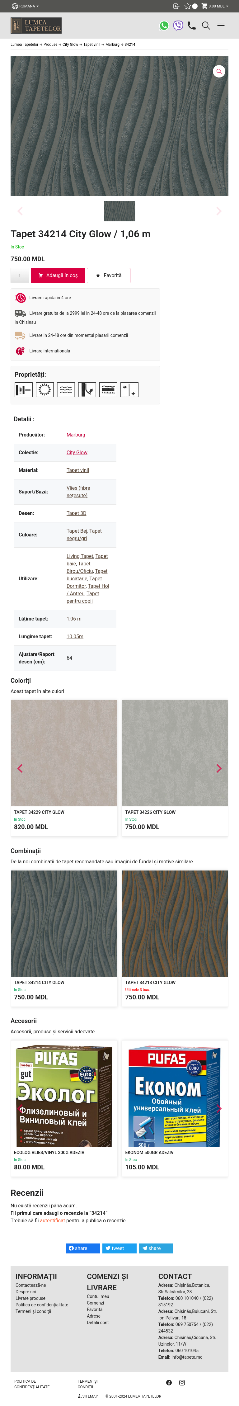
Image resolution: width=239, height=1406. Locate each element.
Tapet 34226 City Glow (150, 812)
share (78, 1248)
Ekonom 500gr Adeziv (149, 1152)
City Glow (77, 452)
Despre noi (26, 1291)
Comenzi (95, 1302)
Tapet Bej (77, 531)
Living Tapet (80, 556)
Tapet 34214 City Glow (39, 982)
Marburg (76, 435)
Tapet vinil (78, 470)
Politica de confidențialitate (42, 1304)
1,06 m (74, 619)
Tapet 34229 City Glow (39, 812)
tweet (114, 1248)
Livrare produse (30, 1298)
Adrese (94, 1316)
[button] (119, 211)
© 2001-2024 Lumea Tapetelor (133, 1396)
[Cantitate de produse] (20, 275)
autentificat (52, 1221)
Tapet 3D (77, 513)
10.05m (75, 636)
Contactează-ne (31, 1285)
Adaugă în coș (58, 275)
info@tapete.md (187, 1357)
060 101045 (187, 1350)
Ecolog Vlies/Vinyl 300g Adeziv (49, 1152)
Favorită (94, 1309)
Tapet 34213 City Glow (150, 982)
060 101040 (187, 1298)
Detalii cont (98, 1322)
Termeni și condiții (33, 1311)
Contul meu (98, 1296)
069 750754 (187, 1324)
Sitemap (88, 1396)
